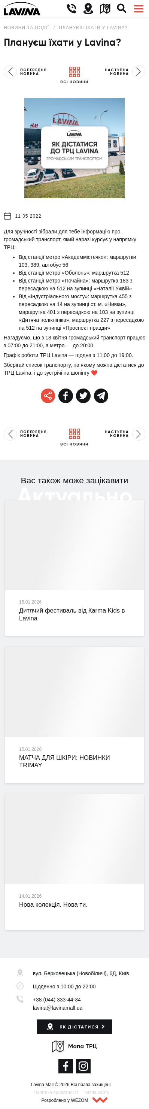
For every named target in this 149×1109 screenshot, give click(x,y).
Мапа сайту (97, 1092)
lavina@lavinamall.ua (58, 1008)
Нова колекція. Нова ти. (53, 904)
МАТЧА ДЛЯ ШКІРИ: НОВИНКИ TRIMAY (64, 761)
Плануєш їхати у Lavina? (93, 27)
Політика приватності (56, 1092)
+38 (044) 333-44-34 (57, 1000)
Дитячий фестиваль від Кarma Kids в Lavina (72, 614)
